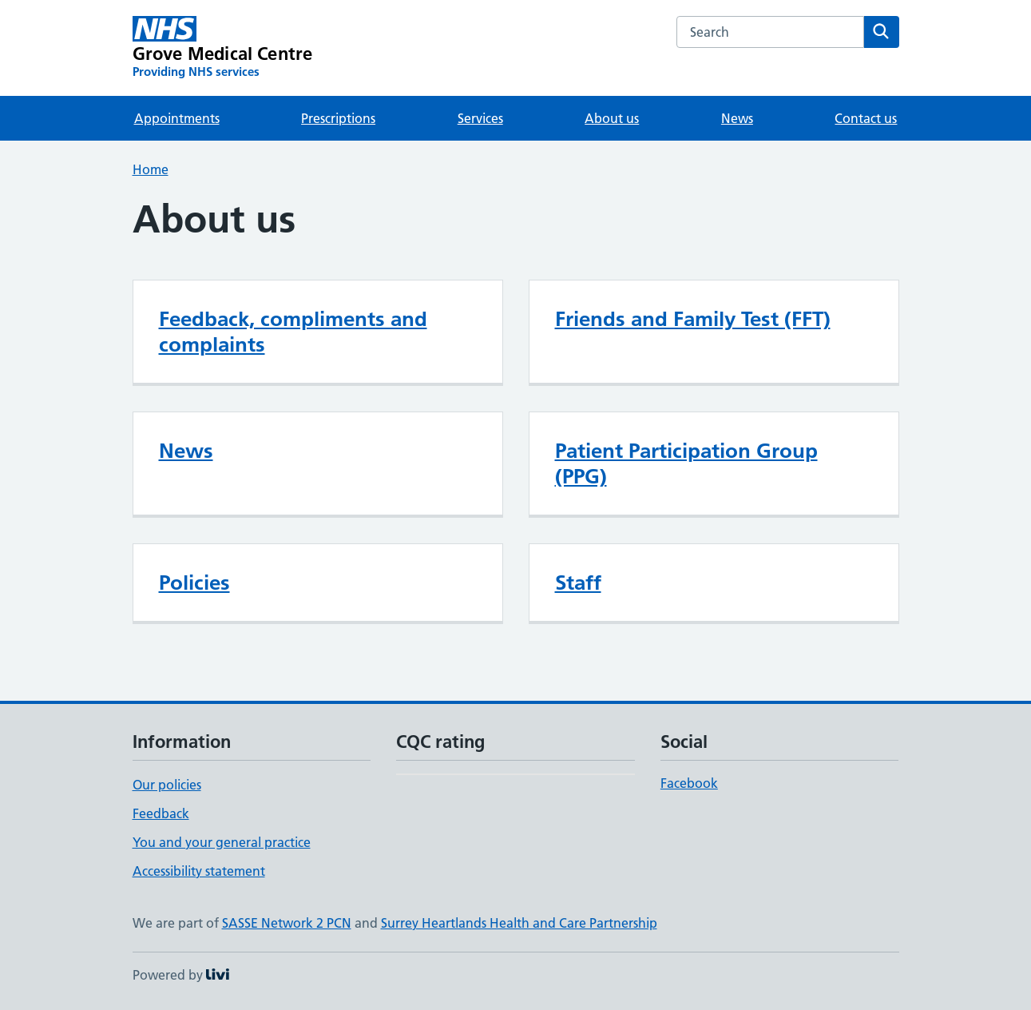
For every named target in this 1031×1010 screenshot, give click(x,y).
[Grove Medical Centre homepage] (223, 48)
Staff (578, 582)
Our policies (167, 785)
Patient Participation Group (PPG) (686, 463)
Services (480, 118)
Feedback (161, 813)
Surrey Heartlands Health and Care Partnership (519, 923)
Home (151, 169)
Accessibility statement (199, 871)
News (737, 118)
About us (612, 118)
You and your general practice (222, 842)
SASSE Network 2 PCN (286, 923)
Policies (194, 582)
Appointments (177, 118)
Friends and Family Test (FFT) (693, 319)
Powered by (181, 975)
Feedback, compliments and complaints (293, 331)
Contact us (866, 118)
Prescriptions (338, 118)
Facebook (689, 783)
